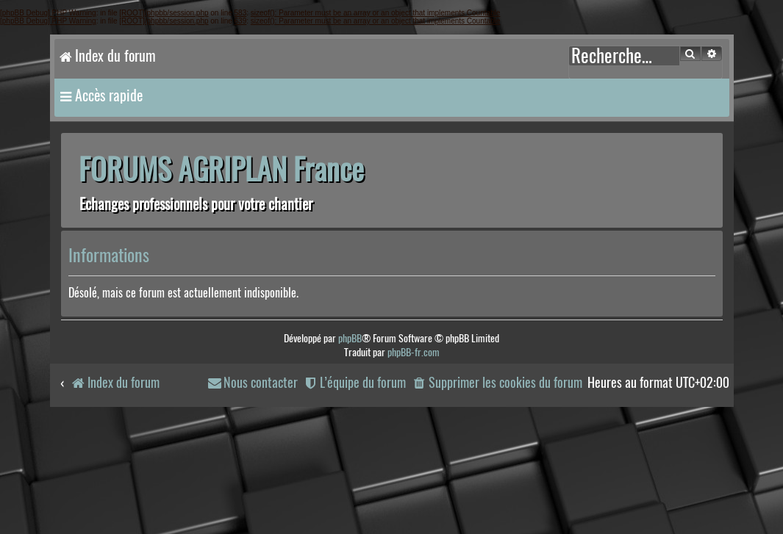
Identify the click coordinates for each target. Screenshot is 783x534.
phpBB (350, 338)
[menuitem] (496, 383)
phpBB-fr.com (413, 352)
